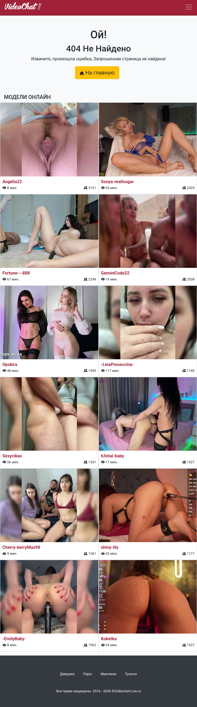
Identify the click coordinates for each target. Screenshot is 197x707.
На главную (97, 72)
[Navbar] (189, 7)
